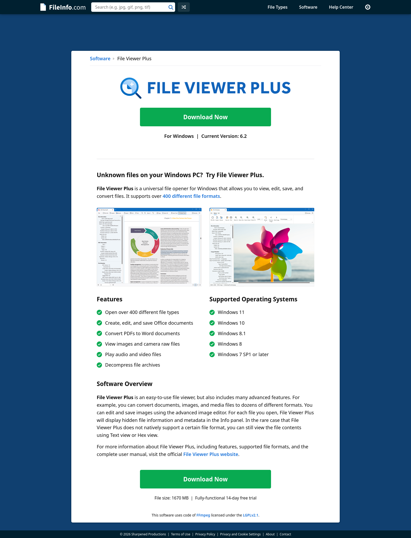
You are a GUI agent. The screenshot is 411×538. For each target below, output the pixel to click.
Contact (285, 534)
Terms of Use (180, 534)
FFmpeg (203, 515)
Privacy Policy (205, 534)
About (270, 534)
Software (308, 7)
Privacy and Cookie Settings (240, 534)
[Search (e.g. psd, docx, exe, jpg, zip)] (133, 7)
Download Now (205, 117)
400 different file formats (191, 196)
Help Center (341, 7)
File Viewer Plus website (210, 454)
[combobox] (133, 7)
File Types (278, 7)
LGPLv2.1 (250, 515)
